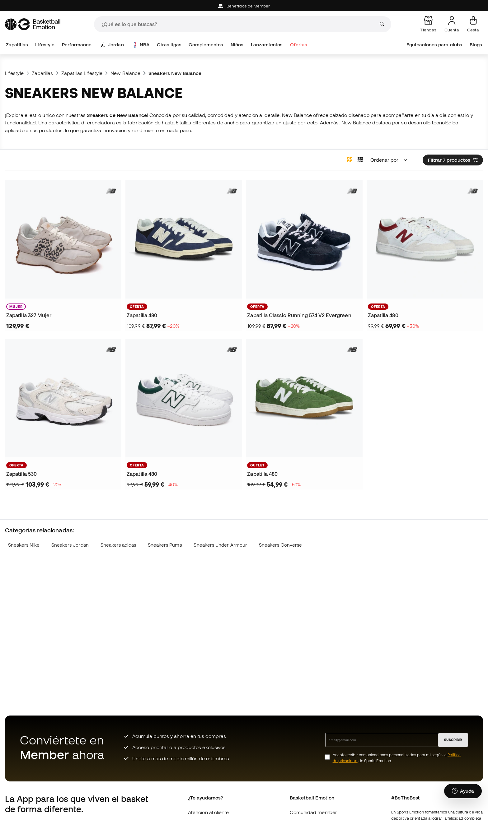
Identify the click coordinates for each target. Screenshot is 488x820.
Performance (77, 44)
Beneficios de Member (244, 6)
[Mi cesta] (473, 24)
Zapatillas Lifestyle (82, 73)
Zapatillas (17, 44)
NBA (141, 45)
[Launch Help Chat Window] (463, 791)
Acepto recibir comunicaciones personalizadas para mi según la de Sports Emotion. (397, 758)
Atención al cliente (208, 812)
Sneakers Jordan (70, 545)
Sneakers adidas (118, 545)
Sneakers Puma (165, 545)
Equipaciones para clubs (434, 44)
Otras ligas (169, 44)
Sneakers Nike (24, 545)
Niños (237, 44)
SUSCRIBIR (453, 740)
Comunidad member (313, 812)
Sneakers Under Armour (220, 545)
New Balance (125, 73)
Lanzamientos (267, 44)
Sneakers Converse (280, 545)
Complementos (206, 44)
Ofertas (298, 44)
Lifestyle (44, 44)
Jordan (112, 45)
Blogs (476, 44)
